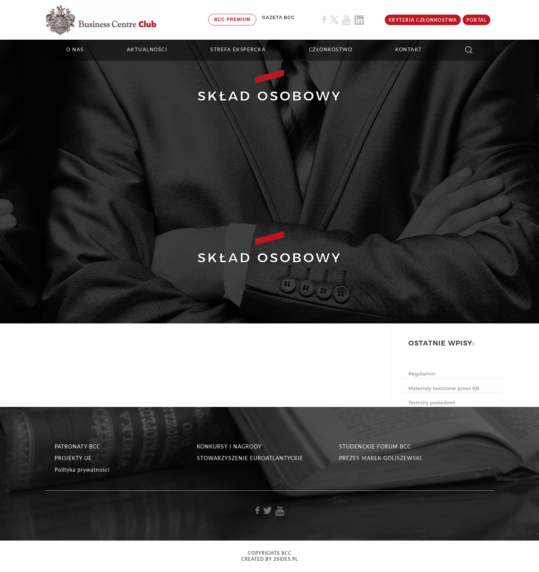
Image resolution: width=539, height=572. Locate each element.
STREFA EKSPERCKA (238, 49)
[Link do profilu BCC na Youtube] (346, 20)
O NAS (75, 49)
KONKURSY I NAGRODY (229, 446)
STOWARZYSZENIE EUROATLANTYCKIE (250, 458)
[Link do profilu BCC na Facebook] (324, 20)
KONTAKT (408, 49)
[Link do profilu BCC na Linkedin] (359, 20)
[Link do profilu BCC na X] (334, 20)
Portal (476, 20)
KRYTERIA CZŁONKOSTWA (423, 20)
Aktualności (147, 49)
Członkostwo (331, 49)
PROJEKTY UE (73, 458)
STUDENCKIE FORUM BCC (375, 446)
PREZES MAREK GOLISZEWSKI (380, 458)
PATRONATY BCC (77, 446)
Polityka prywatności (82, 469)
